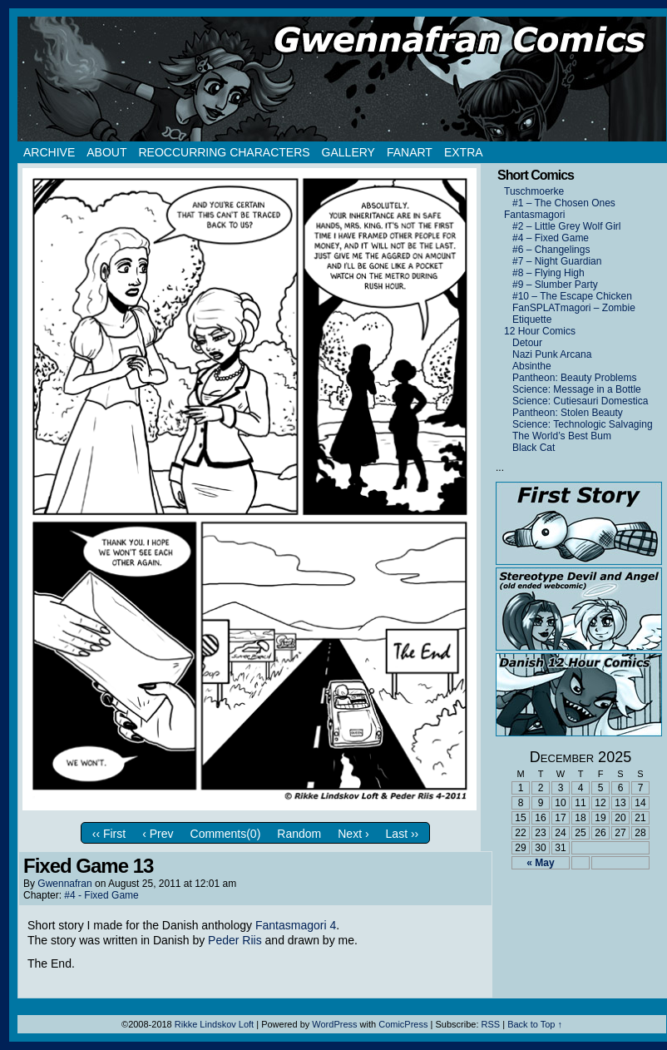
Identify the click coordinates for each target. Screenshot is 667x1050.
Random (299, 833)
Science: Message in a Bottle (576, 389)
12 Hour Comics (540, 331)
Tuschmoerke (534, 191)
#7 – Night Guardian (556, 261)
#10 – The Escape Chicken (572, 296)
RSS (491, 1024)
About (106, 152)
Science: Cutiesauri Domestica (580, 401)
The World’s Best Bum (561, 436)
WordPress (334, 1024)
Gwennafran (64, 883)
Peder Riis (235, 940)
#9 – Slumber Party (555, 284)
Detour (527, 343)
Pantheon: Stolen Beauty (567, 413)
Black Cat (533, 447)
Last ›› (402, 833)
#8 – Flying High (548, 273)
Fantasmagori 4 (295, 925)
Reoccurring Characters (223, 152)
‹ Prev (157, 833)
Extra (463, 152)
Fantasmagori (534, 214)
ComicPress (402, 1024)
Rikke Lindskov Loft (214, 1024)
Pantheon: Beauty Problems (574, 378)
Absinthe (531, 366)
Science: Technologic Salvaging (582, 424)
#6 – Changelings (551, 249)
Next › (353, 833)
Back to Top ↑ (534, 1024)
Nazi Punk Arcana (551, 354)
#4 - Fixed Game (101, 895)
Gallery (348, 152)
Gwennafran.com (341, 79)
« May (540, 863)
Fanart (409, 152)
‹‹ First (109, 833)
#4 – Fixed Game (550, 238)
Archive (49, 152)
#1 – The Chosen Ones (563, 203)
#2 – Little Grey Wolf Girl (566, 226)
